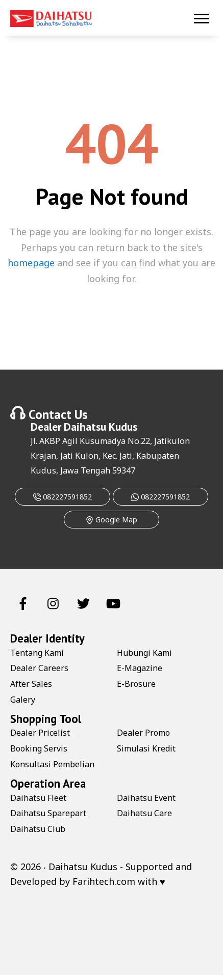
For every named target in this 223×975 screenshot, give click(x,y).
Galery (22, 699)
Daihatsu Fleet (38, 797)
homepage (31, 263)
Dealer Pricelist (40, 732)
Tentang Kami (37, 652)
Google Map (111, 519)
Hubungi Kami (144, 652)
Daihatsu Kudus (100, 427)
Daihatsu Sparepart (48, 813)
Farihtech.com (103, 881)
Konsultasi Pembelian (52, 764)
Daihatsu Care (144, 813)
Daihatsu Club (37, 828)
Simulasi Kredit (146, 748)
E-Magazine (139, 668)
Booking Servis (38, 748)
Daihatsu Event (146, 797)
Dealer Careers (39, 668)
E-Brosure (136, 683)
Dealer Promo (143, 732)
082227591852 (62, 497)
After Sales (31, 683)
